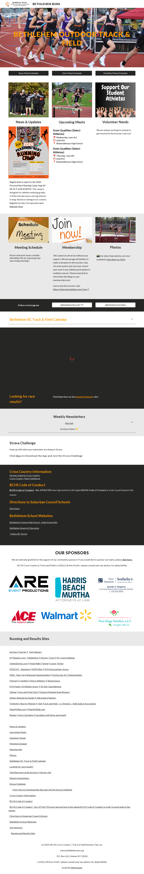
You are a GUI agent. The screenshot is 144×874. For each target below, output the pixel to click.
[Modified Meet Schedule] (115, 73)
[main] (72, 37)
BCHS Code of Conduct (21, 801)
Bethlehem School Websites (23, 821)
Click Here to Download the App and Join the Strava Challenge (42, 789)
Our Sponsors (16, 827)
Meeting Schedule (18, 743)
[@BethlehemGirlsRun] (115, 305)
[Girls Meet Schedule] (72, 73)
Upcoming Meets (18, 732)
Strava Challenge (18, 784)
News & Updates (18, 726)
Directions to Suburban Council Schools (29, 816)
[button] (132, 319)
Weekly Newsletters (19, 778)
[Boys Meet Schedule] (29, 73)
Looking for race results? (21, 766)
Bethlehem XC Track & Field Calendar (28, 761)
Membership (16, 749)
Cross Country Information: (23, 795)
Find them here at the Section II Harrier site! (30, 772)
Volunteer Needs (18, 738)
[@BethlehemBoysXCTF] (72, 305)
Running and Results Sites (23, 833)
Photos (13, 755)
